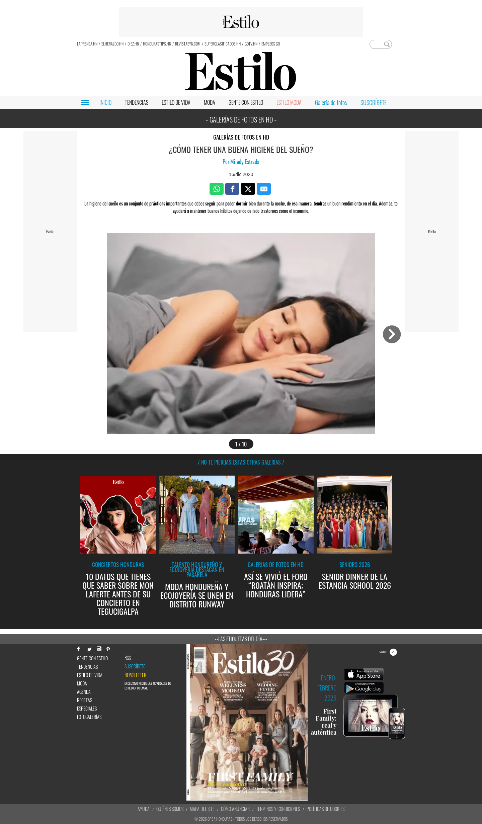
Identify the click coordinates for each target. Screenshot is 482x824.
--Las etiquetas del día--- (241, 639)
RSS (128, 657)
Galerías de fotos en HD (241, 137)
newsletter (135, 675)
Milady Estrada (244, 162)
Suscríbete (135, 666)
